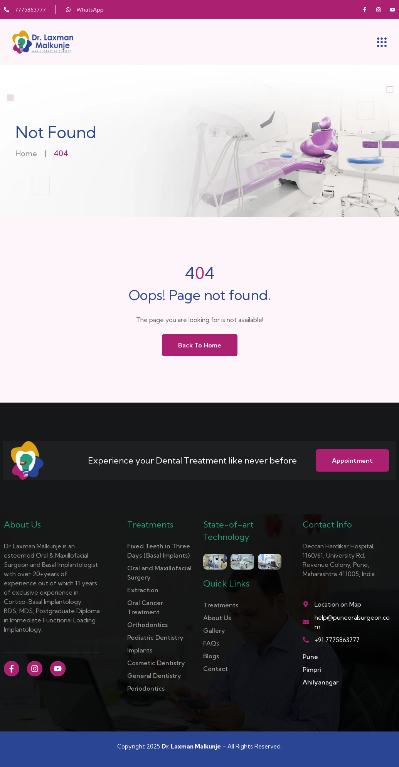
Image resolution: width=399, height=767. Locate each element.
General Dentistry (154, 675)
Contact (215, 669)
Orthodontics (147, 625)
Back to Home (199, 345)
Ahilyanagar (320, 682)
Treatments (220, 605)
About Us (217, 618)
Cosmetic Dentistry (156, 663)
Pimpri (312, 669)
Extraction (142, 590)
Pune (310, 657)
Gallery (214, 630)
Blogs (211, 656)
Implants (139, 650)
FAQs (211, 643)
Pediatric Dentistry (155, 637)
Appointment (352, 460)
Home (26, 153)
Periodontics (146, 688)
